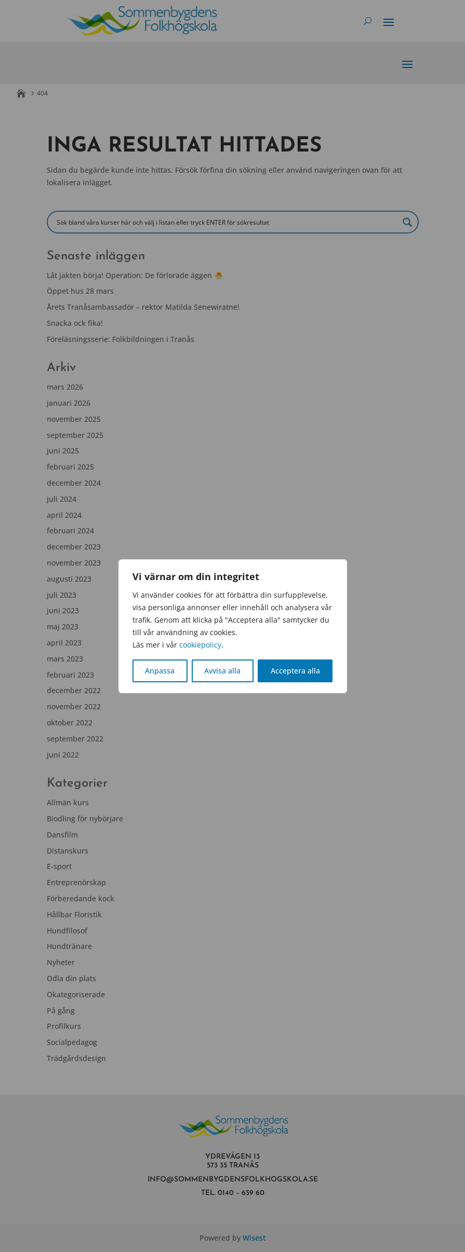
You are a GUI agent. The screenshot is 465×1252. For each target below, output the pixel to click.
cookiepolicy (200, 645)
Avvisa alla (222, 671)
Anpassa (160, 671)
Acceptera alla (295, 671)
